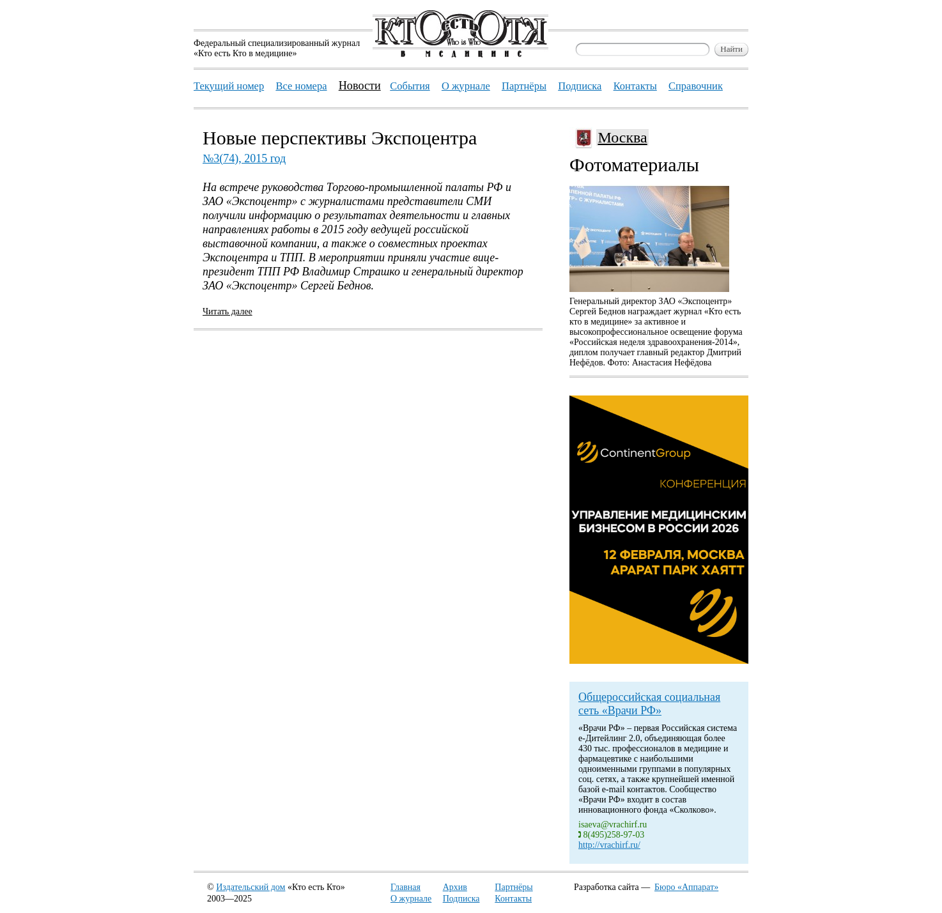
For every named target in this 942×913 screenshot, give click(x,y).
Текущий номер (229, 86)
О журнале (410, 898)
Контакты (513, 898)
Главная (405, 887)
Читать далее (227, 311)
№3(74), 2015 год (244, 158)
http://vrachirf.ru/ (609, 845)
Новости (360, 85)
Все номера (301, 86)
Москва (622, 137)
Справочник (695, 86)
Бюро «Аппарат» (686, 887)
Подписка (461, 898)
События (409, 86)
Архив (455, 887)
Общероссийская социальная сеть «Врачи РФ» (649, 704)
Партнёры (513, 887)
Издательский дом (250, 887)
